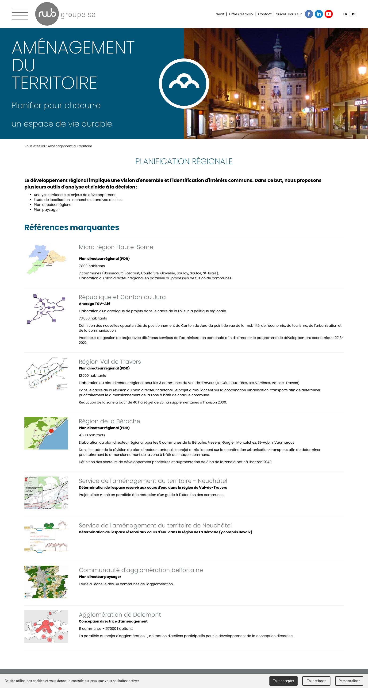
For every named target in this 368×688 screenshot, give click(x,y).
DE (354, 14)
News (220, 14)
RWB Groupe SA (65, 14)
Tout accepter (283, 681)
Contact (265, 14)
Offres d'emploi (241, 14)
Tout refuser (316, 681)
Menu (20, 14)
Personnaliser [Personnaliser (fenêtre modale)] (349, 681)
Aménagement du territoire (70, 146)
